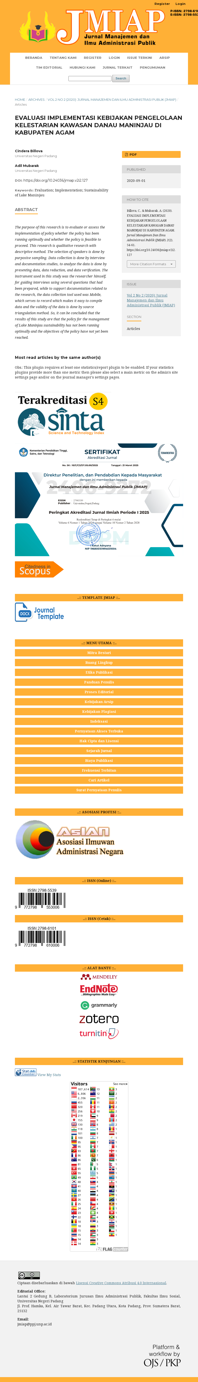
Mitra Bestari (99, 652)
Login (114, 58)
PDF (133, 154)
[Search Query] (89, 78)
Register (92, 58)
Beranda (33, 58)
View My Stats (49, 1074)
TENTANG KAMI (63, 58)
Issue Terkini (139, 58)
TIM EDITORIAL (49, 67)
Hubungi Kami (82, 67)
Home (20, 99)
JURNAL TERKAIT (117, 67)
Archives (36, 99)
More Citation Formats (148, 264)
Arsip (164, 58)
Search (121, 78)
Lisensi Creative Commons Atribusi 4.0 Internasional (121, 1283)
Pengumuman (152, 67)
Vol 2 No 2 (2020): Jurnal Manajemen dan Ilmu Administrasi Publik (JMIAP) (112, 99)
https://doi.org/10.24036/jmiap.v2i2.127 (55, 180)
